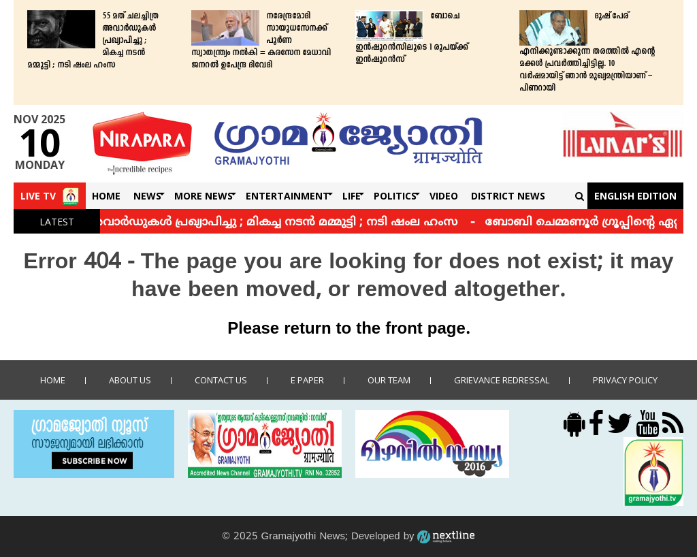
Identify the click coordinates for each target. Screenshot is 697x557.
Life (351, 195)
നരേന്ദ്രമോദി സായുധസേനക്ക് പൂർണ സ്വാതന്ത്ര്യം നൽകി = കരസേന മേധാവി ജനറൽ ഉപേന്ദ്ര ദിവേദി (261, 40)
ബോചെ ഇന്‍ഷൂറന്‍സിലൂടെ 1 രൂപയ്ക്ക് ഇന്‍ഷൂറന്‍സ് (411, 38)
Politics (395, 195)
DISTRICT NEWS (508, 195)
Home (106, 195)
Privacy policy (625, 380)
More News (203, 195)
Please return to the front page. (348, 329)
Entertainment (287, 195)
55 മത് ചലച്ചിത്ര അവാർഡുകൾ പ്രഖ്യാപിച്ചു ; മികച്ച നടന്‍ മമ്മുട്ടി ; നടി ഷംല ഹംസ (93, 40)
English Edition (635, 195)
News (147, 195)
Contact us (221, 380)
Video (443, 195)
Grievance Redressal (501, 380)
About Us (130, 380)
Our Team (389, 380)
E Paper (307, 380)
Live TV (38, 195)
